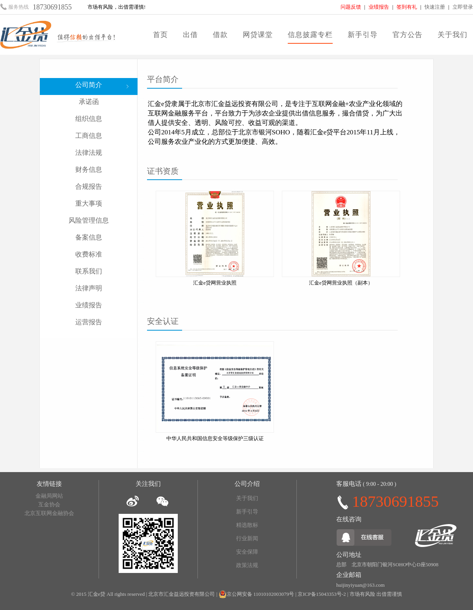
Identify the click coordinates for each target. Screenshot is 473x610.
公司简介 (88, 85)
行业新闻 (247, 538)
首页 (160, 35)
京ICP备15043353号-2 (322, 594)
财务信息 (88, 169)
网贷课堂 (258, 35)
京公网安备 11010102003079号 (260, 594)
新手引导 (363, 35)
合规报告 (88, 186)
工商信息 (88, 135)
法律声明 (88, 288)
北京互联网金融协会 (49, 513)
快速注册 (435, 7)
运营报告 (88, 322)
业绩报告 (379, 7)
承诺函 (89, 102)
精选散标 (247, 525)
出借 (190, 35)
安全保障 (247, 552)
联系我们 (88, 271)
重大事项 (88, 203)
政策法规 (247, 565)
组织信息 (88, 119)
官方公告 (408, 35)
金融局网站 (49, 496)
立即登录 (463, 7)
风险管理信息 (89, 220)
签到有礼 (407, 7)
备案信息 (88, 237)
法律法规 (88, 152)
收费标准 (88, 254)
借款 (220, 35)
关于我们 (452, 35)
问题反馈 (351, 7)
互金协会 (49, 505)
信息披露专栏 (310, 35)
